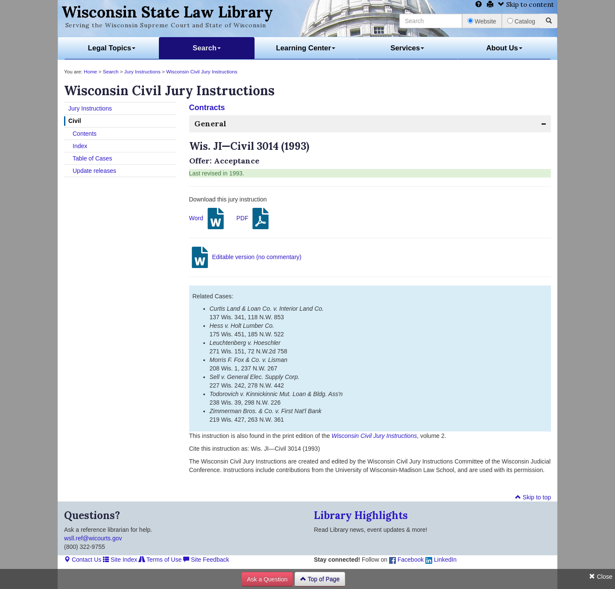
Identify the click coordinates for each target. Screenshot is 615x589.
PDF (253, 218)
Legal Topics (111, 48)
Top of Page (320, 579)
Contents (85, 133)
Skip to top (533, 497)
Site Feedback (206, 559)
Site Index (120, 559)
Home (90, 71)
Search (207, 48)
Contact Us (82, 559)
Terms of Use (160, 559)
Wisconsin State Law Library (167, 12)
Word (207, 218)
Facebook (406, 559)
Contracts (207, 107)
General (210, 123)
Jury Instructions (142, 71)
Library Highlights (361, 515)
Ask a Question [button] (267, 579)
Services (407, 48)
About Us (504, 48)
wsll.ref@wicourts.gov (93, 538)
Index (80, 146)
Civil (74, 120)
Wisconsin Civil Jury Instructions (201, 71)
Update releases (94, 170)
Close (600, 576)
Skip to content (526, 4)
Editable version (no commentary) (245, 257)
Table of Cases (92, 158)
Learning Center (305, 48)
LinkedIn (441, 559)
